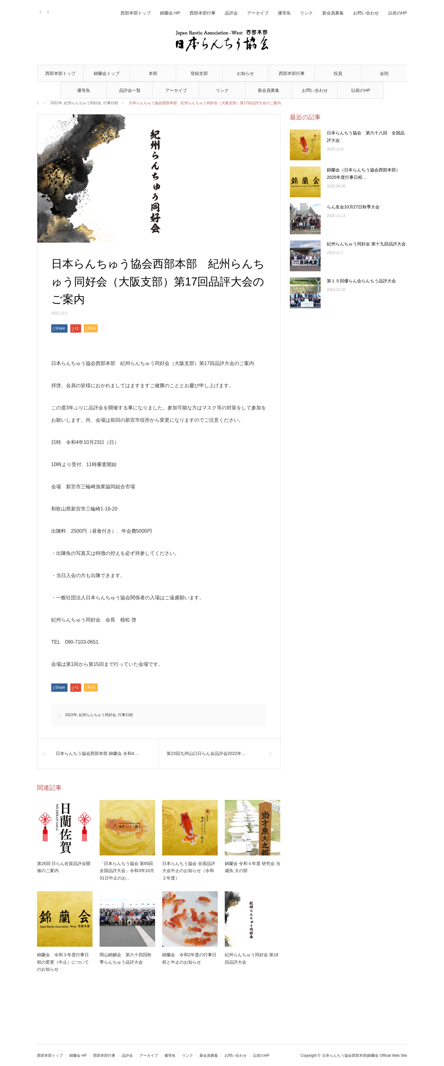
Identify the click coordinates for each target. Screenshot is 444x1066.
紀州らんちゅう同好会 (82, 103)
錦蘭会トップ (107, 73)
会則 (384, 73)
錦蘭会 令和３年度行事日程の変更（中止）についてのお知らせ (63, 962)
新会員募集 (268, 90)
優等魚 (83, 90)
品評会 (231, 12)
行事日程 (110, 103)
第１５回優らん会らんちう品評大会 (361, 280)
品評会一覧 (130, 90)
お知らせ (245, 73)
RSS (48, 10)
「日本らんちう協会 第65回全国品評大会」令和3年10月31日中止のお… (127, 871)
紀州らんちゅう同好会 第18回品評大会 (251, 958)
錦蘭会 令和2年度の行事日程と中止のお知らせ (189, 958)
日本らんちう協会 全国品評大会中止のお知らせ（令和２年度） (188, 871)
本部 (153, 73)
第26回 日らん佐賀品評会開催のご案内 (63, 867)
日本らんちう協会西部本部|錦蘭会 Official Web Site (364, 1055)
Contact (41, 10)
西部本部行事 (292, 73)
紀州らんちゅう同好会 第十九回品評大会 (366, 243)
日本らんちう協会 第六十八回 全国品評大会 (366, 136)
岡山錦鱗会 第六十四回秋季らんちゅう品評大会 (125, 958)
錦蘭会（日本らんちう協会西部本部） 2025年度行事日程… (366, 173)
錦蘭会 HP (170, 12)
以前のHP (360, 90)
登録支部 (199, 73)
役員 (338, 73)
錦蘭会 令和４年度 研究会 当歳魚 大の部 (252, 867)
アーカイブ (176, 90)
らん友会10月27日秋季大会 (353, 206)
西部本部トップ (60, 73)
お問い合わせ (315, 90)
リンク (222, 90)
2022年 (56, 103)
